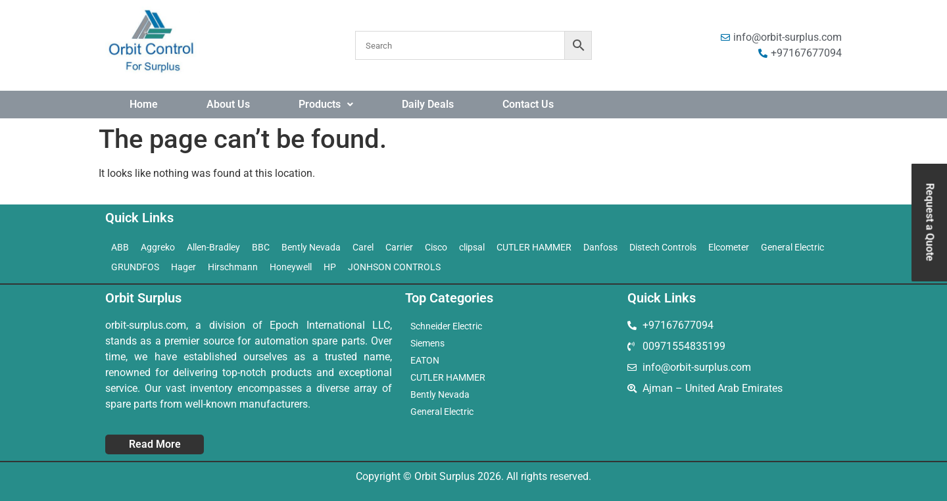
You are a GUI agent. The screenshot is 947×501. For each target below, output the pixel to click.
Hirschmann (233, 267)
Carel (363, 247)
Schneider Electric (446, 326)
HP (330, 267)
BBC (261, 247)
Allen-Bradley (213, 247)
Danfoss (600, 247)
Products (326, 104)
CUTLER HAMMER (534, 247)
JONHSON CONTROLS (394, 267)
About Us (228, 104)
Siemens (427, 343)
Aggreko (158, 247)
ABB (120, 247)
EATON (424, 360)
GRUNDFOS (135, 267)
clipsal (472, 247)
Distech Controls (662, 247)
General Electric (792, 247)
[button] (325, 104)
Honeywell (291, 267)
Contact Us (528, 104)
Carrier (399, 247)
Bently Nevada (311, 247)
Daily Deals (428, 104)
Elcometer (728, 247)
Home (144, 104)
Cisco (436, 247)
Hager (183, 267)
